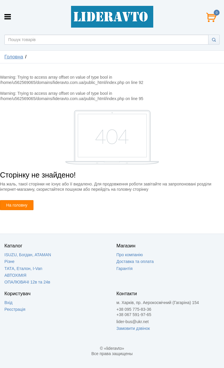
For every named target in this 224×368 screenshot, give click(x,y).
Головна (13, 57)
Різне (9, 261)
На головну (16, 205)
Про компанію (130, 254)
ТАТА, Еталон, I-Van (23, 268)
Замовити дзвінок (133, 328)
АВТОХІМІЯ (15, 275)
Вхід (8, 302)
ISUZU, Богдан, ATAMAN (27, 254)
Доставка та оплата (135, 261)
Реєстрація (14, 309)
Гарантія (125, 268)
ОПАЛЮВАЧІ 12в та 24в (27, 282)
